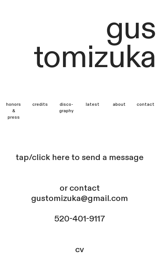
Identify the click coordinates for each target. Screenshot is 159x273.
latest (92, 104)
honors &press (13, 111)
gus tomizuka (94, 42)
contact (145, 104)
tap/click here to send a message (79, 157)
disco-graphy (66, 108)
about (119, 104)
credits (40, 104)
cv (79, 249)
